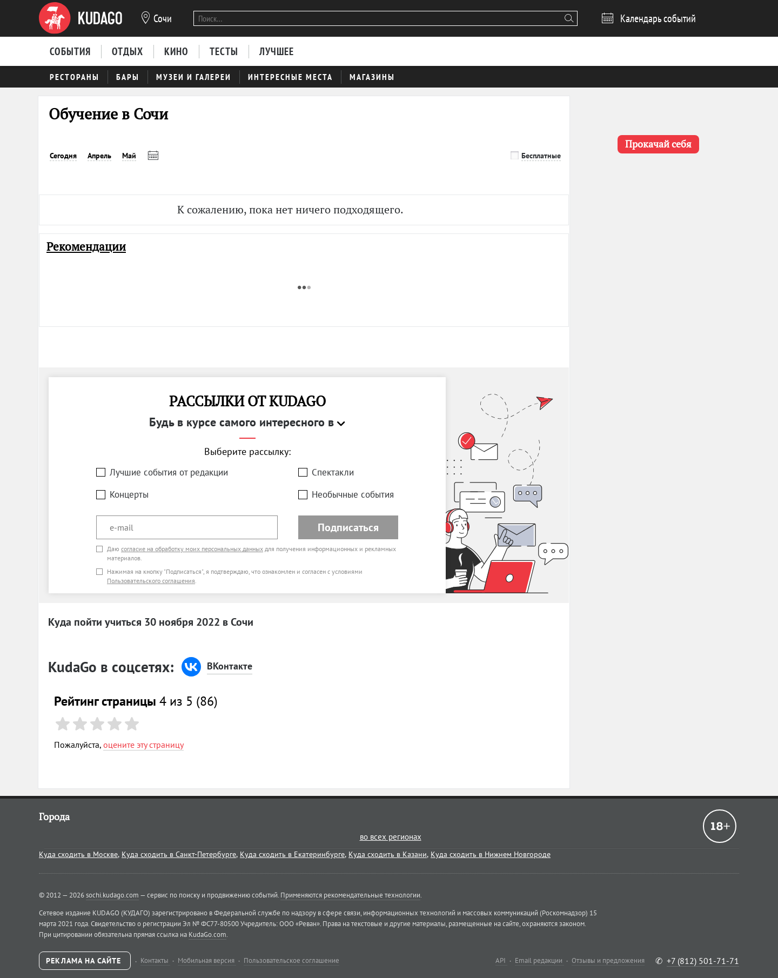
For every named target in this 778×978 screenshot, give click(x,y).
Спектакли (333, 472)
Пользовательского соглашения (151, 581)
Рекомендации (86, 246)
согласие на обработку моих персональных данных (192, 549)
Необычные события (353, 494)
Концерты (129, 494)
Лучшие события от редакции (169, 472)
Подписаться (348, 527)
